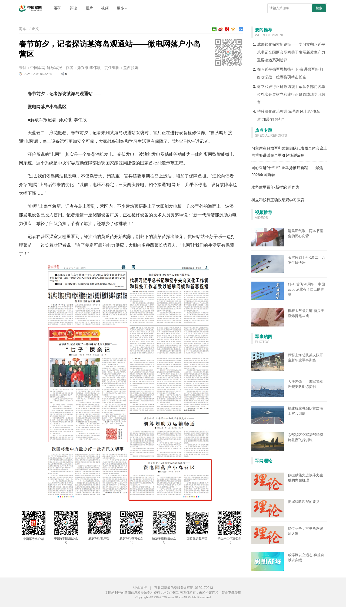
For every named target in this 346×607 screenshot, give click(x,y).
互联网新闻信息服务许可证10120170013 (183, 588)
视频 (105, 8)
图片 (89, 8)
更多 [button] (122, 8)
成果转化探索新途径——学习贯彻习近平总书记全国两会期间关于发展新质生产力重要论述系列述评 (291, 52)
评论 (73, 8)
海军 (22, 29)
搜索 (319, 8)
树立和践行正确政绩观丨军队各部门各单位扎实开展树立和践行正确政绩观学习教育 (291, 94)
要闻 (58, 8)
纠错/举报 (140, 588)
